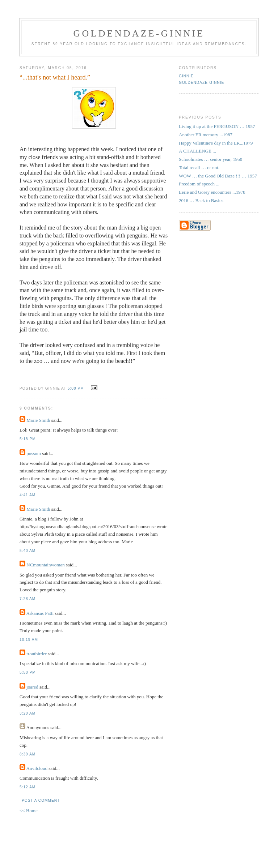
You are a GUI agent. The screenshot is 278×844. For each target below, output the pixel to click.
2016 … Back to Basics (201, 200)
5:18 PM (28, 439)
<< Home (29, 810)
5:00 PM (76, 388)
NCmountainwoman (45, 564)
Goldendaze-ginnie (139, 33)
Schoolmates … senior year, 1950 (210, 159)
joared (32, 687)
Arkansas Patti (40, 613)
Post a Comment (41, 800)
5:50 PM (28, 672)
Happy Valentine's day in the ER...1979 (216, 143)
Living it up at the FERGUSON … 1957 (217, 126)
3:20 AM (27, 713)
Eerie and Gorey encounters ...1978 (212, 192)
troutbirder (36, 653)
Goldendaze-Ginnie (201, 83)
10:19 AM (29, 640)
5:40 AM (27, 551)
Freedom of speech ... (199, 184)
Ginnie (186, 76)
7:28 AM (27, 599)
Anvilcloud (37, 768)
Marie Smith (38, 420)
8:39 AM (27, 754)
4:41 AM (27, 495)
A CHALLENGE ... (197, 151)
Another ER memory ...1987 (205, 134)
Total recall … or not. (199, 167)
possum (33, 453)
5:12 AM (27, 787)
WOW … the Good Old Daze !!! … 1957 (218, 176)
